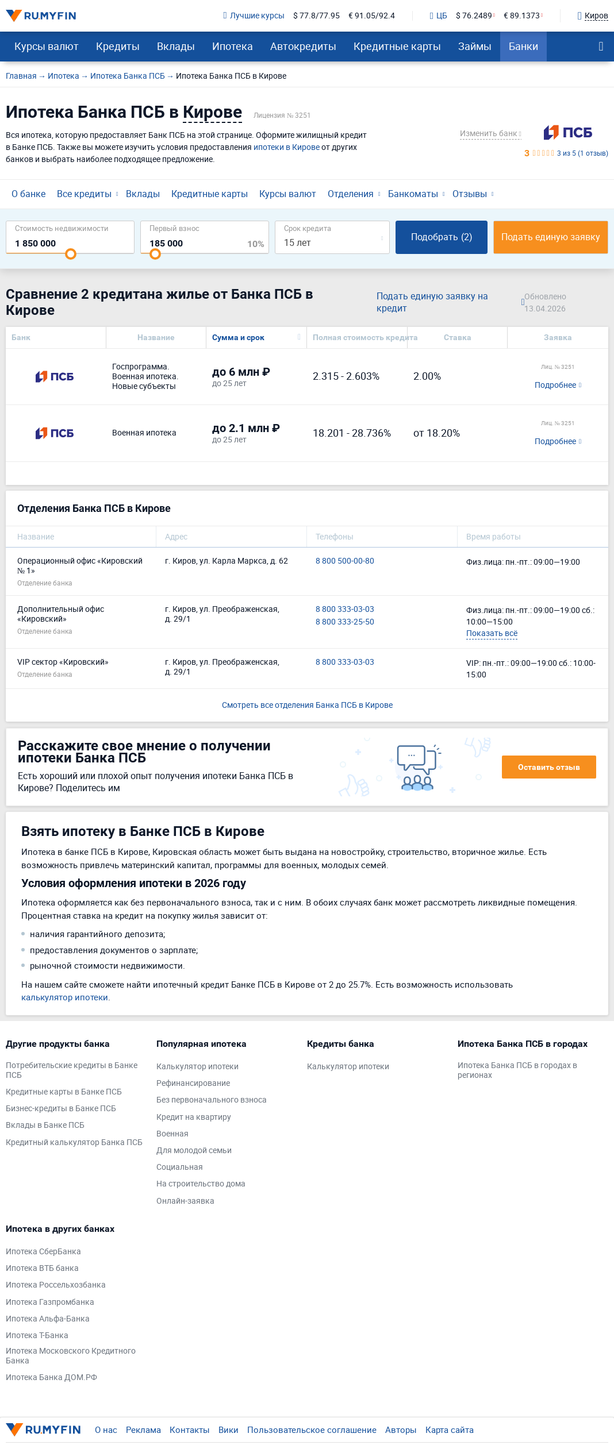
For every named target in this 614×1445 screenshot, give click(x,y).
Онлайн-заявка (185, 1201)
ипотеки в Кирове (287, 146)
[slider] (70, 254)
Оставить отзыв (549, 767)
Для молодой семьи (194, 1150)
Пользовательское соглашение (312, 1429)
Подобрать (442, 236)
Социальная (179, 1167)
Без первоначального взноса (211, 1100)
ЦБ (438, 16)
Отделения (351, 193)
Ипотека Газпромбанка (50, 1302)
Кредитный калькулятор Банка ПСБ (74, 1142)
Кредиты (118, 46)
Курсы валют (46, 46)
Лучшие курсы (254, 16)
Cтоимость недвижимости (62, 228)
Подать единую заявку (550, 236)
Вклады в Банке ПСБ (45, 1125)
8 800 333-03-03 (345, 609)
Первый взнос (174, 228)
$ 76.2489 (474, 16)
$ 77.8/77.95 (316, 16)
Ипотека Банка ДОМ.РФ (51, 1377)
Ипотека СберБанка (43, 1252)
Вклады (176, 46)
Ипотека (232, 46)
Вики (228, 1429)
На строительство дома (200, 1184)
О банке (28, 193)
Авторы (401, 1429)
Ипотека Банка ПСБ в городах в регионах (517, 1070)
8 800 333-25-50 (345, 622)
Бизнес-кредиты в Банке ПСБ (61, 1108)
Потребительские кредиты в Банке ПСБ (71, 1070)
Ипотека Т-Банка (37, 1335)
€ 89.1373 (522, 16)
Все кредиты (84, 193)
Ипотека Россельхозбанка (56, 1285)
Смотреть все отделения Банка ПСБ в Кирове (307, 704)
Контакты (190, 1429)
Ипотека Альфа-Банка (48, 1319)
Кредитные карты (397, 46)
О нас (106, 1429)
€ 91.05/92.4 (371, 16)
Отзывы (469, 193)
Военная (172, 1134)
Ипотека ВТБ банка (42, 1268)
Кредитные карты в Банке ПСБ (64, 1092)
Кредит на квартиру (193, 1117)
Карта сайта (449, 1429)
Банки (523, 46)
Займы (475, 46)
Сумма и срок (238, 337)
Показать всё (491, 632)
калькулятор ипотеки (64, 997)
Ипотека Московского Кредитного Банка (71, 1356)
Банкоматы (413, 193)
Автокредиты (303, 46)
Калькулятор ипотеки (197, 1067)
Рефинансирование (193, 1083)
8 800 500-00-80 (345, 561)
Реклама (143, 1429)
